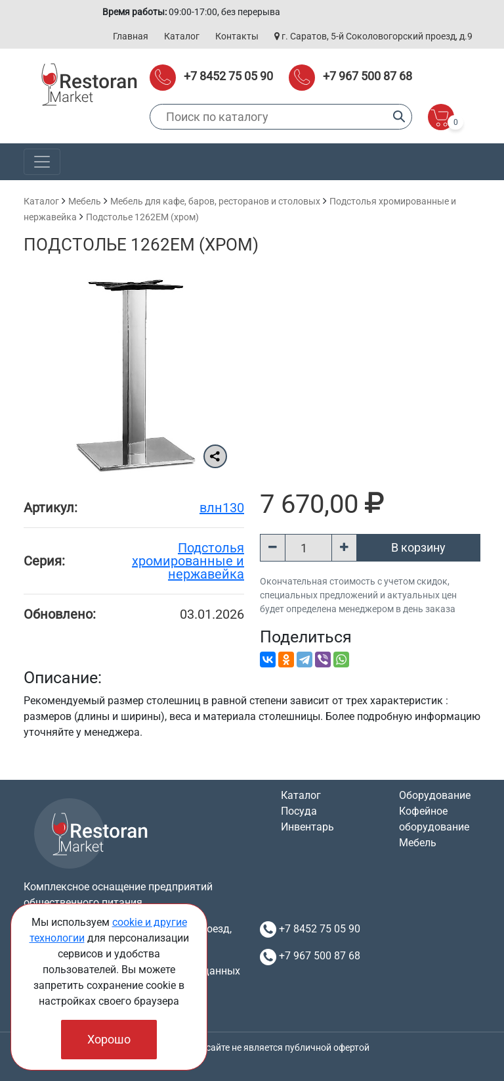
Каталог (182, 36)
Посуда (299, 811)
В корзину (418, 547)
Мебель (84, 201)
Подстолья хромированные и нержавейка (188, 561)
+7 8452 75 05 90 (228, 76)
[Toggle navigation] (42, 162)
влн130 (222, 508)
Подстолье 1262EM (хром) (142, 217)
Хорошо (109, 1039)
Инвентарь (307, 827)
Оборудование (435, 795)
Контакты (237, 36)
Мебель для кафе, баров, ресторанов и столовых (215, 201)
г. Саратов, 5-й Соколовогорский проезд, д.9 (373, 36)
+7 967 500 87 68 (367, 76)
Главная (130, 36)
